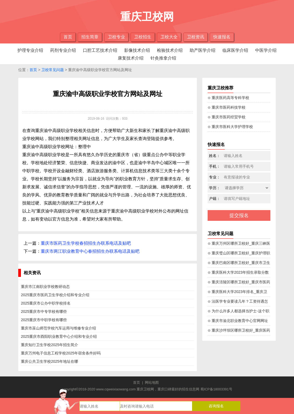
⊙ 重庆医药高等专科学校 (228, 98)
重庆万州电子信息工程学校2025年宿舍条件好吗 (61, 353)
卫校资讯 (195, 37)
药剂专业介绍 (63, 50)
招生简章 (89, 37)
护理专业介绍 (30, 50)
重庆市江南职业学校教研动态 (45, 286)
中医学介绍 (266, 50)
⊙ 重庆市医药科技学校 (226, 107)
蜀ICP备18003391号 (216, 389)
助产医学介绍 (202, 50)
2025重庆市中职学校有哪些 (44, 320)
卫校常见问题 (52, 70)
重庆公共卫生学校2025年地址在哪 (49, 361)
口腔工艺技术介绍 (100, 50)
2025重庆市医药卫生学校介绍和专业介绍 (55, 295)
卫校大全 (169, 37)
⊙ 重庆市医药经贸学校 (226, 117)
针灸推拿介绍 (163, 58)
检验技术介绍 (170, 50)
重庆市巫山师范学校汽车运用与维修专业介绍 (58, 328)
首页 (68, 37)
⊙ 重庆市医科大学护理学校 (230, 126)
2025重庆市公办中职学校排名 (46, 303)
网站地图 (152, 382)
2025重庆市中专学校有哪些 (44, 311)
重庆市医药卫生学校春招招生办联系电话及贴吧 (86, 243)
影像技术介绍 (137, 50)
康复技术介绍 (131, 58)
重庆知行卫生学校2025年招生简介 (49, 345)
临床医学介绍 (235, 50)
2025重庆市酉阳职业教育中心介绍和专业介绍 (59, 336)
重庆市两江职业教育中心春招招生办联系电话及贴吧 (90, 251)
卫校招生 (142, 37)
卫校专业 (116, 37)
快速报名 (221, 37)
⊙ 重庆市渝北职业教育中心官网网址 (238, 320)
